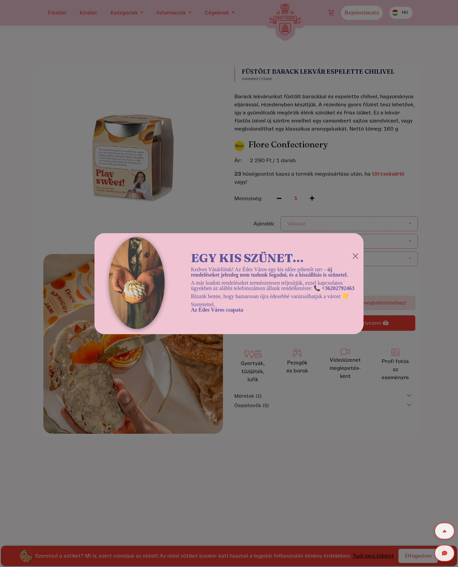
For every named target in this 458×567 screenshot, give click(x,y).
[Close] (355, 256)
